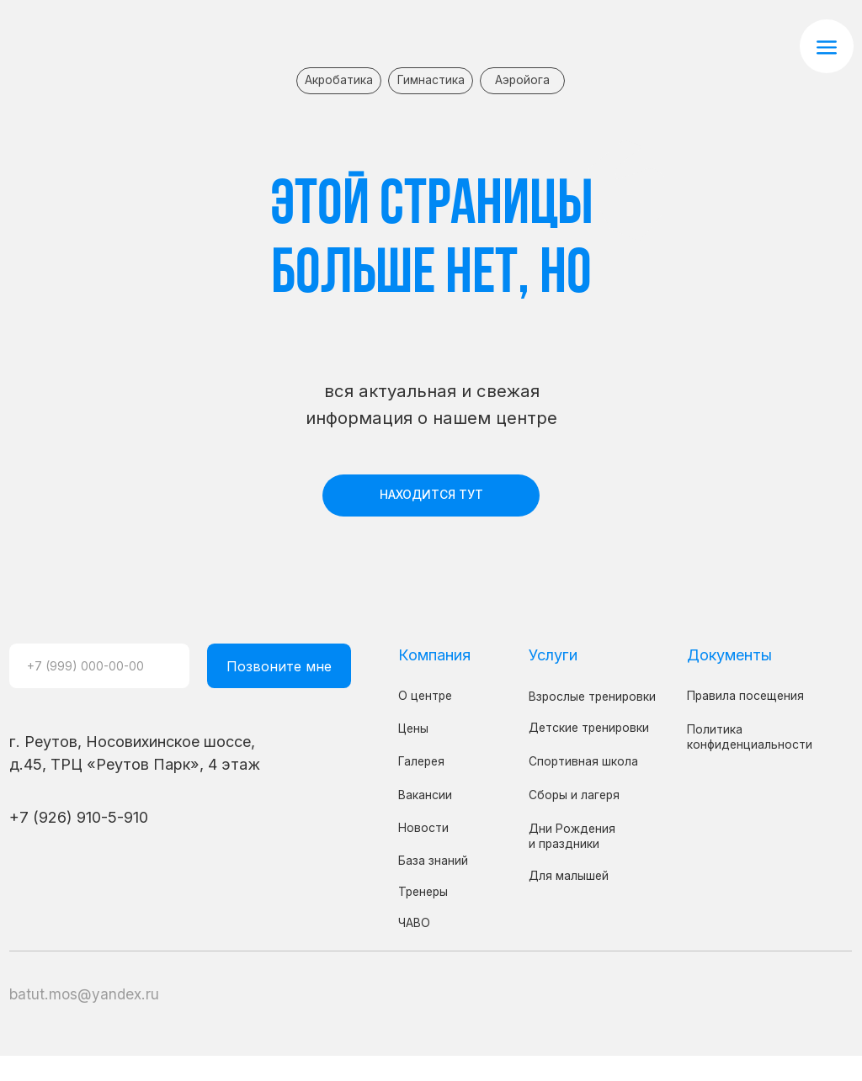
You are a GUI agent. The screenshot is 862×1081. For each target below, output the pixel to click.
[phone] (99, 666)
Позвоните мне (279, 666)
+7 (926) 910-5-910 (78, 817)
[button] (827, 46)
